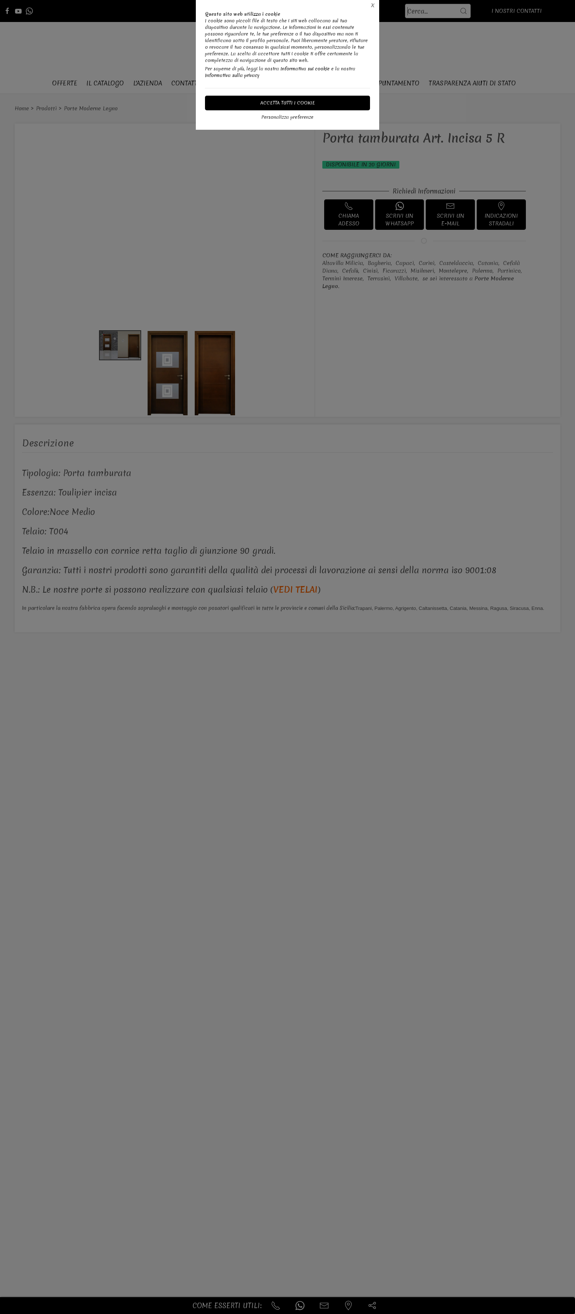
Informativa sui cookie (305, 69)
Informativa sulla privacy (232, 75)
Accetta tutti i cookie (287, 103)
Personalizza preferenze (287, 117)
